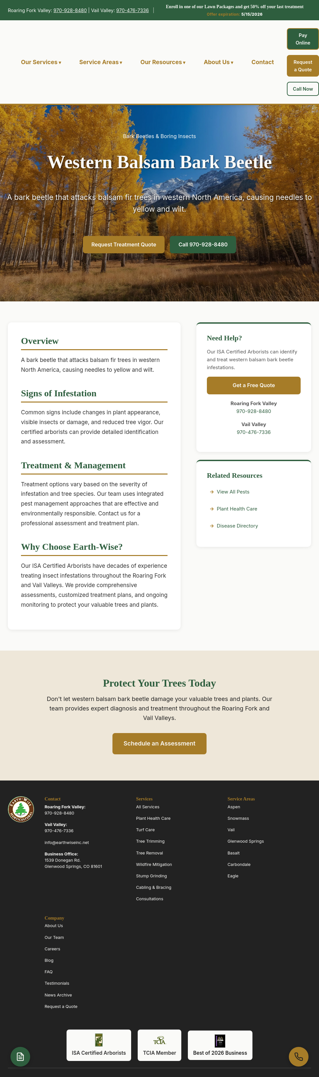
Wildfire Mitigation (154, 864)
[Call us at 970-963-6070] (299, 1057)
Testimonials (57, 983)
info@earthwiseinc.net (67, 842)
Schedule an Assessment (159, 743)
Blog (49, 960)
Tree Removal (149, 853)
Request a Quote (303, 65)
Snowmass (238, 818)
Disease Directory (237, 526)
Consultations (149, 899)
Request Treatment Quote (123, 244)
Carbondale (239, 864)
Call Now (303, 89)
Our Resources (161, 62)
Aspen (234, 806)
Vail (231, 830)
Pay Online (303, 38)
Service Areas (99, 62)
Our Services (39, 62)
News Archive (58, 995)
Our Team (54, 937)
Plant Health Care (237, 509)
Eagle (233, 875)
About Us (216, 62)
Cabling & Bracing (153, 887)
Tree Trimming (150, 841)
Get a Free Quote (253, 385)
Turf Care (145, 830)
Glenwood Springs (246, 841)
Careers (52, 948)
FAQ (49, 971)
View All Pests (233, 492)
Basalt (234, 853)
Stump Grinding (151, 875)
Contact (262, 62)
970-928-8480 (70, 10)
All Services (147, 806)
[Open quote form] (20, 1057)
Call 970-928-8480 (203, 244)
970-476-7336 (132, 10)
